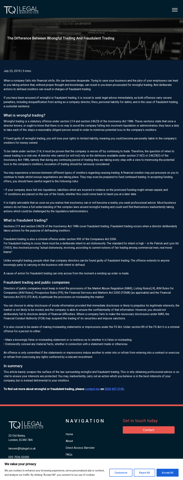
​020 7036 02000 (18, 457)
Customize (121, 472)
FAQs (69, 454)
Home (69, 434)
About (69, 441)
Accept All (167, 472)
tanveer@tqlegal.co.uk (22, 448)
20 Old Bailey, (16, 435)
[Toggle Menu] (175, 9)
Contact (148, 430)
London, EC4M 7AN (20, 440)
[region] (91, 469)
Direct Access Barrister (80, 447)
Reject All (144, 472)
